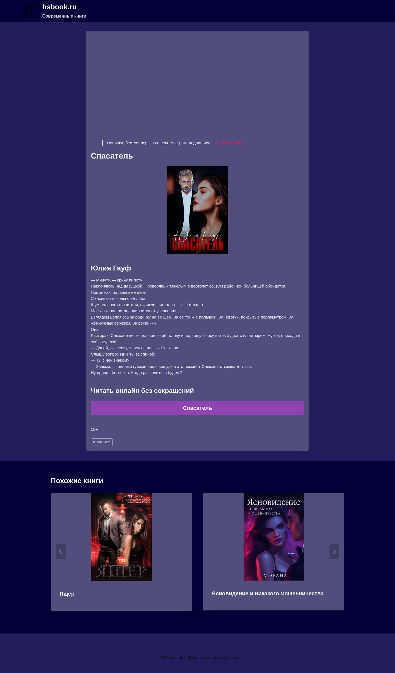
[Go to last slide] (61, 551)
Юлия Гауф (101, 442)
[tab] (186, 615)
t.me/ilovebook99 (229, 142)
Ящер (67, 594)
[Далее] (334, 551)
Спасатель (197, 408)
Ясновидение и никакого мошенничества (268, 593)
